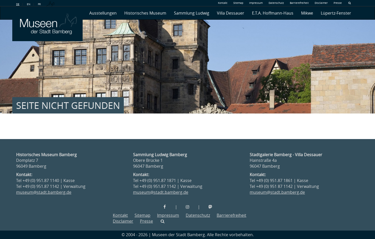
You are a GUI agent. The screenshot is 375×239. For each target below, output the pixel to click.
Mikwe (307, 13)
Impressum (256, 3)
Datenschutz (276, 3)
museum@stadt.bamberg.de (43, 192)
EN (28, 4)
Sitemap (238, 3)
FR (39, 4)
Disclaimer (321, 3)
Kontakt (222, 3)
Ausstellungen (103, 13)
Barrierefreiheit (299, 3)
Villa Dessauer (230, 13)
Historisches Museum (145, 13)
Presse (338, 3)
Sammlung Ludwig (191, 13)
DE (17, 4)
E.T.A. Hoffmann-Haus (272, 13)
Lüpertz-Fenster (336, 13)
